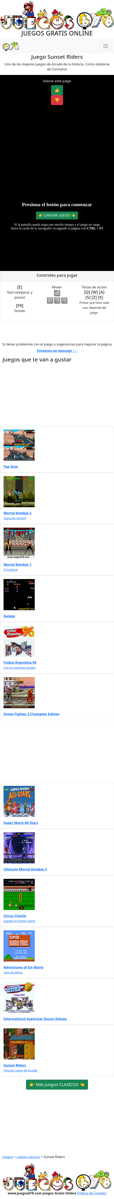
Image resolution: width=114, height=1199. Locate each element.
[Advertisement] (57, 138)
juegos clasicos (28, 1157)
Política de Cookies (91, 1193)
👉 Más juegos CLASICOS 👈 (57, 1084)
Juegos (7, 1157)
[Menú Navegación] (106, 46)
